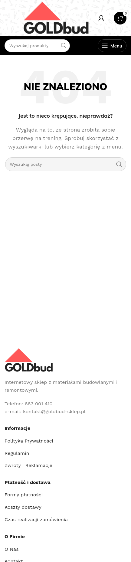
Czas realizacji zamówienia (36, 519)
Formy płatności (24, 495)
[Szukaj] (65, 164)
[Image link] (29, 360)
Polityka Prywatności (29, 441)
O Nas (12, 549)
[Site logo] (56, 18)
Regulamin (17, 453)
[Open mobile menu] (112, 46)
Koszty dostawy (23, 507)
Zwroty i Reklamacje (28, 465)
